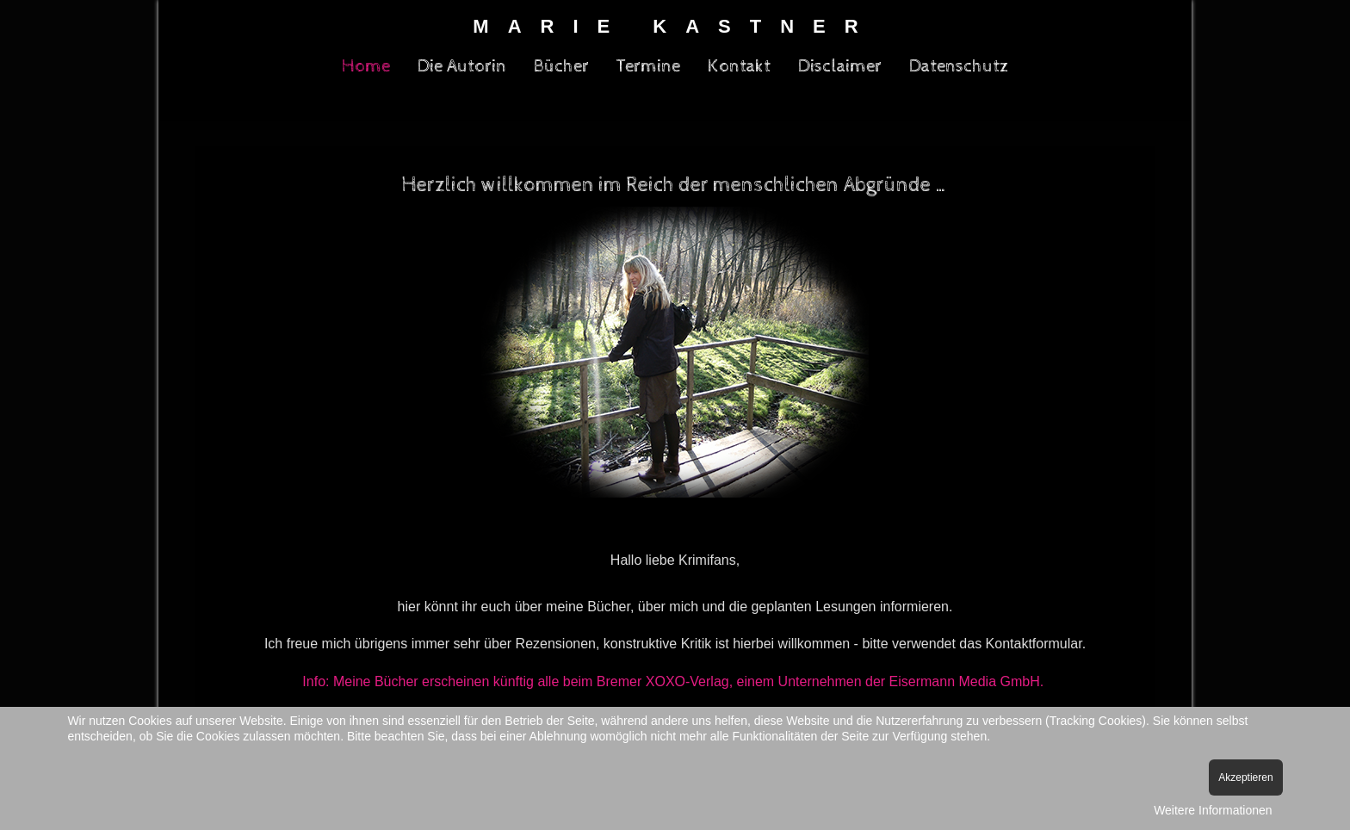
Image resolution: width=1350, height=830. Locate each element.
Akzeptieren (1245, 777)
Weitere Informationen (1213, 810)
